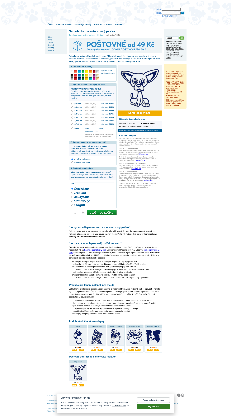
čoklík (181, 49)
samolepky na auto (107, 403)
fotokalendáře (52, 403)
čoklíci (168, 50)
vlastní (76, 128)
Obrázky (100, 35)
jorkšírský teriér (97, 326)
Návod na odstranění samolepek (70, 400)
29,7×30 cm (78, 124)
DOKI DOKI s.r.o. (83, 395)
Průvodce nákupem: (128, 135)
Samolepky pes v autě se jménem (82, 35)
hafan (173, 47)
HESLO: (159, 13)
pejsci (180, 43)
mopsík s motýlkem (115, 326)
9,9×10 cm (77, 104)
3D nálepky (62, 403)
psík (167, 45)
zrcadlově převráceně (82, 162)
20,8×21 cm (78, 117)
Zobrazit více (143, 154)
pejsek (175, 43)
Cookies (122, 400)
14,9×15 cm (78, 110)
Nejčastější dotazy (83, 24)
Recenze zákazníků (103, 24)
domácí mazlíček (172, 53)
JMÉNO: (159, 9)
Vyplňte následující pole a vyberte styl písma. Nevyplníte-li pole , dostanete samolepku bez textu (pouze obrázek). (92, 175)
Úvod (50, 24)
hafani (178, 47)
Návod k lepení (52, 400)
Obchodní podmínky (91, 400)
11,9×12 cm (78, 107)
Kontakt (118, 24)
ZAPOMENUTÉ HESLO (169, 16)
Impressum (143, 400)
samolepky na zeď (92, 403)
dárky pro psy (137, 403)
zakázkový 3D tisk (149, 403)
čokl (176, 49)
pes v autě (176, 56)
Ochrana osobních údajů (108, 400)
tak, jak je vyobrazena (82, 159)
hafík (168, 49)
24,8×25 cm (78, 121)
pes (167, 43)
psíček (78, 326)
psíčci (168, 47)
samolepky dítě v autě (123, 403)
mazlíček (169, 52)
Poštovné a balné (63, 24)
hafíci (172, 49)
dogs (177, 50)
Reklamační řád (131, 400)
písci (171, 45)
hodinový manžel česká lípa (168, 403)
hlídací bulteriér (134, 326)
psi (171, 43)
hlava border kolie (153, 326)
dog (172, 50)
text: (73, 184)
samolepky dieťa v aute (76, 403)
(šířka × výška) (90, 104)
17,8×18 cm (78, 114)
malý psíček (78, 362)
